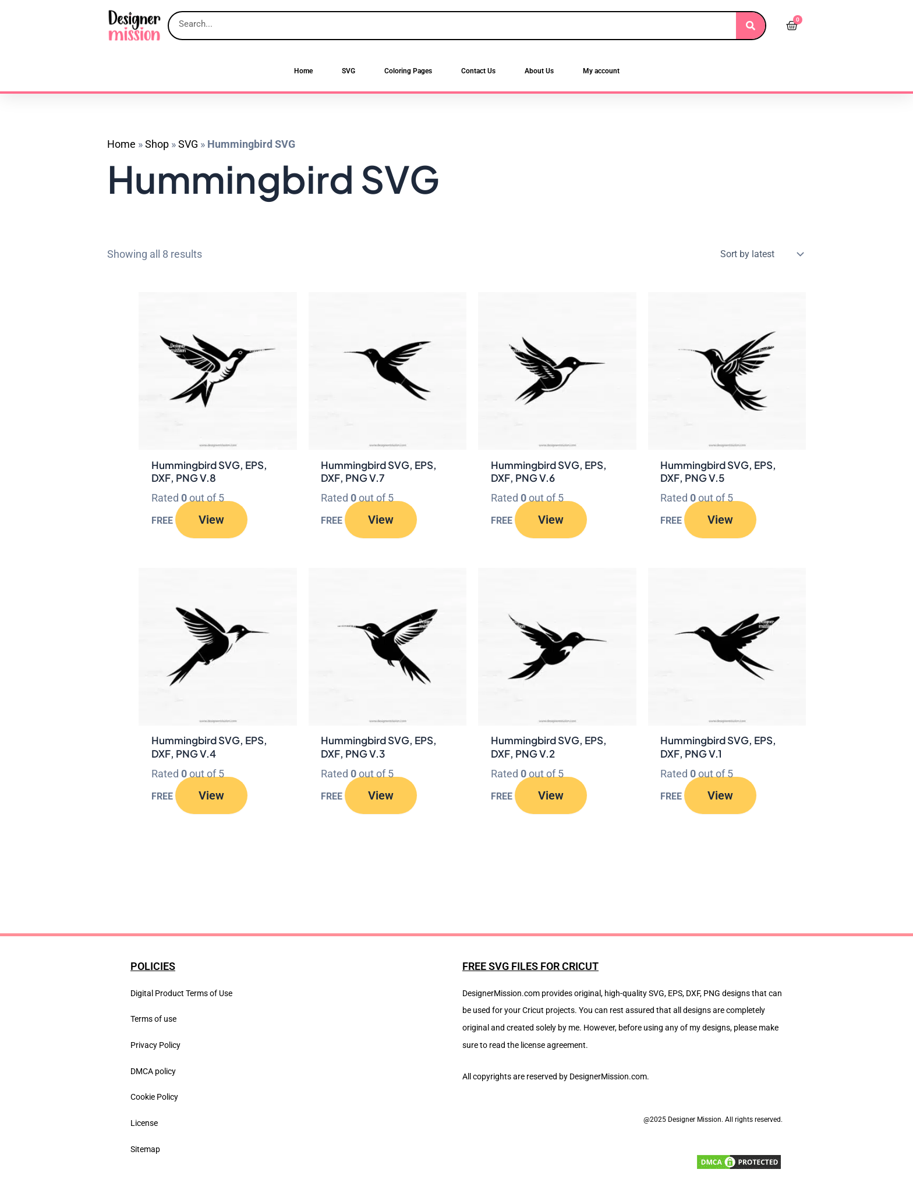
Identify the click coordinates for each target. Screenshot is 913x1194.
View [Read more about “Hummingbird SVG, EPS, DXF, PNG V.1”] (720, 799)
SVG (348, 71)
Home (303, 71)
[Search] (750, 25)
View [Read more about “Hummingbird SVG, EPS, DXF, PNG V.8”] (211, 521)
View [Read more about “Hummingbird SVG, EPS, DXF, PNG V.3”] (381, 799)
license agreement (553, 1045)
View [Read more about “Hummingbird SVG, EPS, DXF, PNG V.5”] (720, 521)
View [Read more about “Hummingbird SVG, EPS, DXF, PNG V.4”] (211, 799)
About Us (539, 71)
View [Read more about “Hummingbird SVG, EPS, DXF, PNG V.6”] (551, 521)
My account (601, 71)
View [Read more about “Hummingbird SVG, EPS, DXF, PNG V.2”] (551, 799)
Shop (157, 144)
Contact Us (478, 71)
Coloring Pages (408, 71)
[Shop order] (759, 254)
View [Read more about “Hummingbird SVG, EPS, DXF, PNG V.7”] (381, 521)
